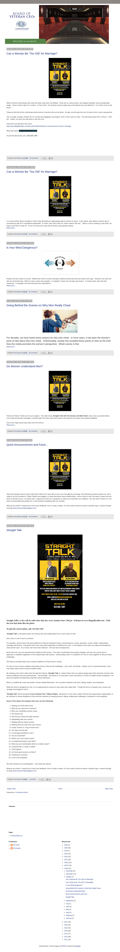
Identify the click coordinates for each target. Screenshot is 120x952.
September (70, 901)
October (69, 877)
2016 (66, 925)
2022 (66, 857)
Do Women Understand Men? (24, 366)
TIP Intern (16, 845)
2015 (66, 928)
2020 (66, 862)
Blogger (77, 946)
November (69, 874)
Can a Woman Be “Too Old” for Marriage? (31, 53)
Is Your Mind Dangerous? (21, 247)
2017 (66, 922)
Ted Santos (17, 848)
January (69, 918)
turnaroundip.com (16, 836)
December (69, 871)
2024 (66, 851)
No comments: (34, 158)
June (68, 906)
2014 (66, 931)
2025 (66, 848)
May (67, 909)
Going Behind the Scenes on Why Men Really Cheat (38, 305)
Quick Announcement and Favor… (27, 444)
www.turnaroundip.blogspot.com (24, 508)
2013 (66, 934)
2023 (66, 854)
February (69, 915)
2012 (66, 937)
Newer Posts (11, 789)
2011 (66, 939)
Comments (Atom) (22, 792)
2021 (66, 860)
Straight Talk (14, 530)
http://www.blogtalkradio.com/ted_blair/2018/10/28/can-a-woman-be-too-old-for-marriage (38, 126)
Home (60, 789)
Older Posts (109, 789)
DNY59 (63, 946)
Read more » (10, 228)
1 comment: (32, 779)
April (67, 912)
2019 (66, 865)
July (67, 904)
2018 (66, 868)
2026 (66, 845)
